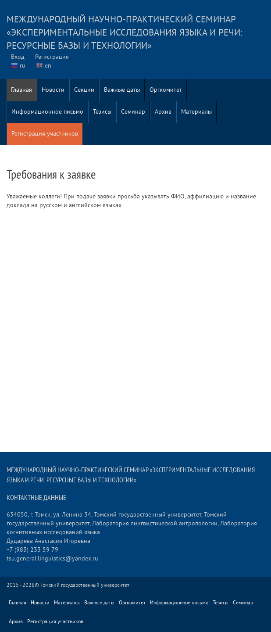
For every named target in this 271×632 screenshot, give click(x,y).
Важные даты (122, 89)
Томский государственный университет (84, 585)
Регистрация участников (44, 133)
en (48, 65)
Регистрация (52, 57)
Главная (21, 89)
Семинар (133, 111)
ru (22, 65)
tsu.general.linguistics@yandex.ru (52, 558)
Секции (84, 89)
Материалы (196, 111)
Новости (53, 89)
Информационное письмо (47, 111)
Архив (163, 111)
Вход (18, 57)
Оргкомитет (166, 89)
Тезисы (102, 111)
